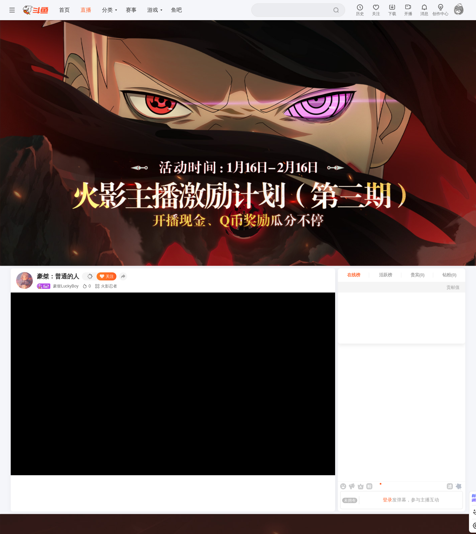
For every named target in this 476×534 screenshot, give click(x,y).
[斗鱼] (35, 10)
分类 (107, 10)
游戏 (153, 10)
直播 (86, 10)
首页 (64, 10)
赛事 (131, 10)
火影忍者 (106, 286)
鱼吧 (177, 10)
